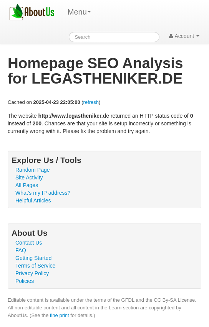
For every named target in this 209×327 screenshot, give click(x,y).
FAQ (20, 250)
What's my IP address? (42, 193)
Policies (24, 281)
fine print (59, 315)
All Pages (26, 185)
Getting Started (33, 258)
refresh (91, 102)
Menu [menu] (79, 12)
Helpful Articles (33, 200)
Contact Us (28, 243)
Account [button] (184, 36)
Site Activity (29, 177)
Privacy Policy (32, 273)
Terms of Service (35, 266)
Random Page (32, 170)
